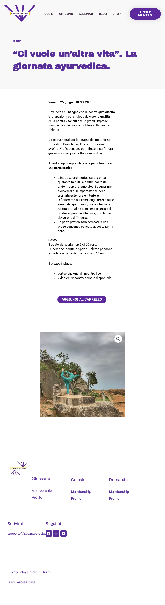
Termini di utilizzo (39, 572)
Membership (42, 491)
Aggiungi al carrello (82, 299)
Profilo (37, 497)
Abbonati (86, 13)
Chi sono (66, 13)
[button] (118, 339)
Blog (103, 13)
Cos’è (48, 13)
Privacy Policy (17, 572)
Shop (117, 13)
